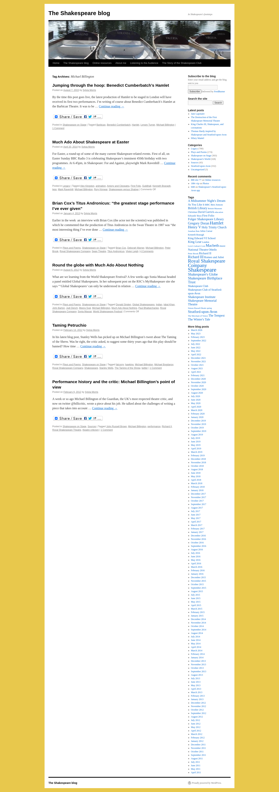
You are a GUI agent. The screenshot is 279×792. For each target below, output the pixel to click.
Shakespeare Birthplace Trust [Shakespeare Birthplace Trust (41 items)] (205, 280)
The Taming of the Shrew (127, 368)
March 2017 (196, 525)
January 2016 (197, 574)
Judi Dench (72, 308)
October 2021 (197, 365)
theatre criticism (91, 430)
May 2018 (196, 476)
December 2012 (198, 702)
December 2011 (198, 744)
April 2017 (196, 521)
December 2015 (198, 577)
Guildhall (146, 186)
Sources (92, 426)
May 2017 (196, 518)
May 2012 (196, 727)
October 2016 (197, 542)
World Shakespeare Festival (107, 311)
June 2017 (196, 514)
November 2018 (198, 462)
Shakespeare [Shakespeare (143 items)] (202, 270)
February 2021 (198, 375)
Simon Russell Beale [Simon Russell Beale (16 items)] (197, 308)
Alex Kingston (87, 186)
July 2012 (195, 720)
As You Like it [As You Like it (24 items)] (196, 204)
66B (193, 187)
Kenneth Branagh (161, 186)
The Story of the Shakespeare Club (182, 63)
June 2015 (196, 598)
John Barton (58, 308)
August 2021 (197, 368)
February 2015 (198, 612)
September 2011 (198, 755)
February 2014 (198, 654)
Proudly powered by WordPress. (207, 783)
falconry (120, 364)
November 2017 (198, 497)
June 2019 (196, 441)
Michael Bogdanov (163, 364)
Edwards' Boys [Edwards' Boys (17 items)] (195, 215)
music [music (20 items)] (223, 245)
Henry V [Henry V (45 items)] (194, 227)
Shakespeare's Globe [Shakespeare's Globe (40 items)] (203, 274)
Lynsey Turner (147, 124)
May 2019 (196, 445)
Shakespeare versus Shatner (124, 189)
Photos (206, 183)
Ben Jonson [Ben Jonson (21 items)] (217, 204)
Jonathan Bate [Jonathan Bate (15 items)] (194, 231)
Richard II (167, 426)
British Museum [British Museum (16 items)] (215, 208)
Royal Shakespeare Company (75, 251)
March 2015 (196, 608)
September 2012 (198, 713)
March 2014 (196, 650)
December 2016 (198, 535)
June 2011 (196, 765)
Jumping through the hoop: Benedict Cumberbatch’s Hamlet (110, 85)
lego (54, 189)
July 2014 (195, 636)
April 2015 (196, 605)
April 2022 (196, 354)
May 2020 (196, 403)
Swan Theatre (99, 251)
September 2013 (198, 671)
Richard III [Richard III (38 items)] (196, 257)
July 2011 (195, 762)
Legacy (66, 186)
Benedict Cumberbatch (119, 124)
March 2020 (196, 410)
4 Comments (146, 251)
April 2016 (196, 563)
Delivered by (213, 91)
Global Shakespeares (143, 304)
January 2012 (197, 741)
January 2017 (197, 532)
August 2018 (197, 469)
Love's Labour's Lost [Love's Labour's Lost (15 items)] (196, 246)
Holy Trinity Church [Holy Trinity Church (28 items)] (214, 227)
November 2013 (198, 664)
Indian (159, 304)
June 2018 (196, 473)
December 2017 (198, 493)
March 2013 (196, 692)
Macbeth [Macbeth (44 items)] (212, 245)
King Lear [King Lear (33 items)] (195, 242)
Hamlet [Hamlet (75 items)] (216, 222)
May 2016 (196, 560)
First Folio (136, 186)
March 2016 (196, 567)
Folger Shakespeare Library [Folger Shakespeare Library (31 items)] (206, 219)
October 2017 (197, 500)
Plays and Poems (72, 248)
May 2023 (196, 333)
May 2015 (196, 601)
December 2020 (198, 379)
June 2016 (196, 556)
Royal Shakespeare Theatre (66, 430)
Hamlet (135, 124)
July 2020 (195, 396)
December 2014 (198, 619)
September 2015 (198, 588)
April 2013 (196, 689)
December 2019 (198, 420)
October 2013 (197, 668)
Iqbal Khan (169, 304)
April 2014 (196, 647)
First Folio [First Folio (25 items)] (208, 215)
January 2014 (197, 657)
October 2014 (197, 626)
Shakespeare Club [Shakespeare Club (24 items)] (198, 286)
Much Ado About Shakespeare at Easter (90, 142)
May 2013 (196, 685)
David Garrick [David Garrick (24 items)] (206, 211)
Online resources (102, 63)
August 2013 (197, 675)
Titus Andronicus (115, 251)
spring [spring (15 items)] (209, 308)
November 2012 (198, 706)
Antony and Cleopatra (118, 186)
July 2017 (195, 511)
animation (101, 186)
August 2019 (197, 434)
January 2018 (197, 490)
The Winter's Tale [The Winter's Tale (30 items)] (199, 319)
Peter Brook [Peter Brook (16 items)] (193, 253)
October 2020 (197, 385)
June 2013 (196, 682)
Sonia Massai (85, 311)
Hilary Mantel (197, 138)
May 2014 (196, 643)
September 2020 (198, 389)
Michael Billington (165, 124)
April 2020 (196, 406)
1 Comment (58, 128)
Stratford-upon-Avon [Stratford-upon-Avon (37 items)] (202, 312)
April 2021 (196, 372)
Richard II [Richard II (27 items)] (205, 253)
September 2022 (198, 340)
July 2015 (195, 594)
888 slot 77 (196, 180)
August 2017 (197, 507)
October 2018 (197, 466)
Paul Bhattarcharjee (148, 308)
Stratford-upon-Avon (200, 166)
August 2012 (197, 716)
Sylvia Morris (89, 90)
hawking (129, 364)
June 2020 (196, 399)
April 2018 (196, 480)
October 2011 (197, 751)
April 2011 (196, 772)
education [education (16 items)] (219, 212)
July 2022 (195, 344)
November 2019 (198, 424)
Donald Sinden (123, 304)
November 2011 (198, 748)
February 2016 (198, 570)
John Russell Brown (116, 426)
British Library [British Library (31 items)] (197, 208)
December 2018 (198, 459)
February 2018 (198, 486)
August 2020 (197, 392)
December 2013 (198, 661)
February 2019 (198, 455)
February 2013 (198, 695)
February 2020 (198, 413)
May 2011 (196, 769)
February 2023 (198, 337)
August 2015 (197, 591)
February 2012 (198, 737)
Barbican (101, 124)
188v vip (195, 183)
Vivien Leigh (132, 251)
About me (120, 63)
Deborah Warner (135, 248)
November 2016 (198, 539)
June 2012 (196, 723)
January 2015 (197, 615)
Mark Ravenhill (65, 189)
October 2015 (197, 584)
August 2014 (197, 633)
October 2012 (197, 709)
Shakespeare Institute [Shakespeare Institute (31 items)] (201, 297)
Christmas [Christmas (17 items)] (192, 212)
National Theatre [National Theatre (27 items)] (198, 249)
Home (56, 63)
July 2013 (195, 678)
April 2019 (196, 448)
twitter (145, 368)
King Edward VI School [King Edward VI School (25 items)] (202, 238)
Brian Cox (121, 248)
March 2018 (196, 483)
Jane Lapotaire (198, 113)
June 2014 (196, 640)
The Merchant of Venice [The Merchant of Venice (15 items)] (198, 316)
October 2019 (197, 427)
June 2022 (196, 347)
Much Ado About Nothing (124, 308)
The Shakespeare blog (79, 13)
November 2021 (198, 361)
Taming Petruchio (69, 325)
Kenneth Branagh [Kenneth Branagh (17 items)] (196, 234)
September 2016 (198, 546)
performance (153, 426)
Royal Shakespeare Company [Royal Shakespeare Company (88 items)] (206, 263)
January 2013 (197, 699)
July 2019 (195, 438)
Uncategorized (198, 169)
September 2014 (198, 629)
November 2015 (198, 581)
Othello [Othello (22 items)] (213, 249)
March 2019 (196, 452)
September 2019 (198, 431)
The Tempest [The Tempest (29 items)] (216, 315)
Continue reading (111, 106)
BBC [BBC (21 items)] (207, 204)
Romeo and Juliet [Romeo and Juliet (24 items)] (214, 257)
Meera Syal (85, 308)
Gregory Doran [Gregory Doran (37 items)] (198, 223)
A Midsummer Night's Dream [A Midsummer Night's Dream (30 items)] (207, 201)
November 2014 (198, 622)
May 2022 (196, 351)
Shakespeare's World (200, 159)
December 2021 (198, 358)
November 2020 (198, 382)
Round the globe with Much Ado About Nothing (98, 265)
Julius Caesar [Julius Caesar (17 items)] (206, 231)
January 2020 (197, 417)
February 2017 (198, 528)
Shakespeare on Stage (74, 124)
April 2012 (196, 730)
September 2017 (198, 504)
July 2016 (195, 553)
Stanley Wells (106, 368)
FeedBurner (219, 91)
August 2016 (197, 549)
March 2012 (196, 734)
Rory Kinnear (100, 189)
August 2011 (197, 758)
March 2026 (196, 330)
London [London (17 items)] (205, 242)
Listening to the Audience (144, 63)
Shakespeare (91, 368)
